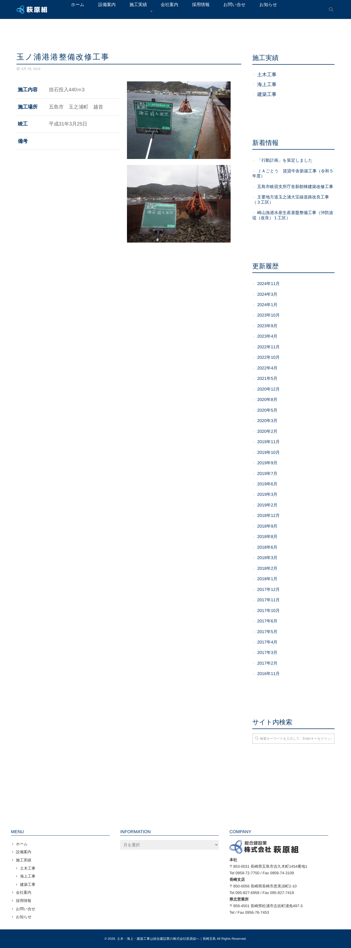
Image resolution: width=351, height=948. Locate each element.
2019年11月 (268, 442)
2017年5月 (267, 632)
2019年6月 (267, 484)
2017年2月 (267, 663)
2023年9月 (267, 326)
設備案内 (23, 852)
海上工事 (266, 84)
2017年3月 (267, 652)
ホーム (22, 844)
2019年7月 (267, 473)
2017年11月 (268, 600)
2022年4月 (267, 368)
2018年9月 (267, 526)
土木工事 (266, 74)
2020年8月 (267, 399)
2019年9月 (267, 463)
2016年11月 (268, 673)
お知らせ (24, 917)
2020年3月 (267, 421)
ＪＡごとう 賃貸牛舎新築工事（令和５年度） (292, 173)
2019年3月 (267, 494)
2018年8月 (267, 536)
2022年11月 (268, 347)
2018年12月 (268, 515)
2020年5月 (267, 410)
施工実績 (23, 860)
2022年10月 (268, 357)
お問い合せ (25, 909)
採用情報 (23, 900)
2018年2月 (267, 568)
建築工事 (266, 94)
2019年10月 (268, 452)
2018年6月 (267, 547)
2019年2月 (267, 505)
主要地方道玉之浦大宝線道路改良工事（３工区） (290, 199)
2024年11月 (268, 283)
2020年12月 (268, 389)
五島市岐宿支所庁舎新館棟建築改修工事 (295, 186)
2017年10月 (268, 610)
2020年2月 (267, 431)
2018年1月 (267, 579)
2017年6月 (267, 621)
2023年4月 (267, 336)
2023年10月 (268, 315)
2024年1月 (267, 305)
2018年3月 (267, 558)
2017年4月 (267, 642)
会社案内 (23, 892)
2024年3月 (267, 294)
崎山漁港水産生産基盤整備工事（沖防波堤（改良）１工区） (292, 215)
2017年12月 (268, 589)
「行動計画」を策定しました (285, 160)
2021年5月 (267, 378)
